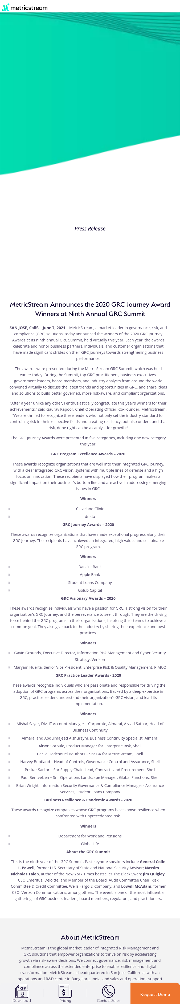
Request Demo (155, 994)
